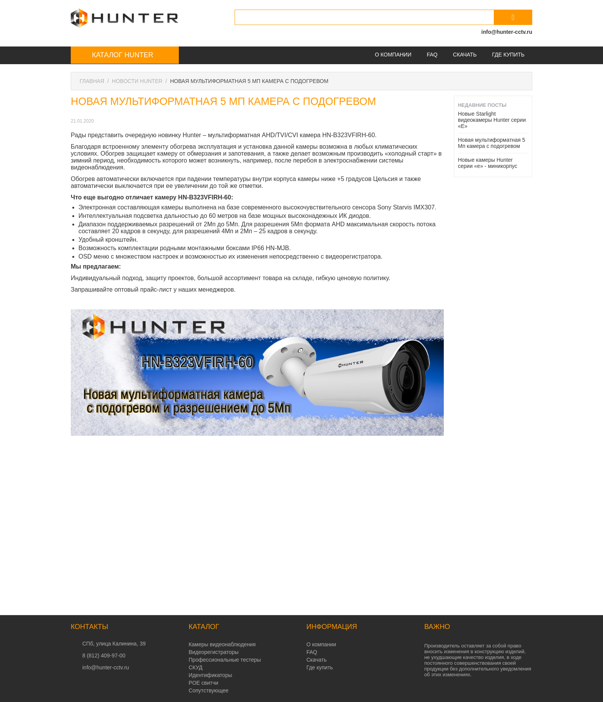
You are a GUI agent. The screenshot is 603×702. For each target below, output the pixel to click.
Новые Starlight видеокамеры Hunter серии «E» (492, 120)
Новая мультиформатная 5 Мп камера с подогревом (491, 143)
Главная (92, 81)
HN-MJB (277, 248)
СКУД (195, 667)
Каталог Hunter (122, 55)
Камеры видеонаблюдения (221, 644)
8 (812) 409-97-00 (103, 655)
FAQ (432, 54)
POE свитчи (203, 683)
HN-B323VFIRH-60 (348, 135)
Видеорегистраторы (213, 652)
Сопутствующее (208, 690)
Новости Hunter (137, 81)
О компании (393, 54)
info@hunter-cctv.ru (506, 32)
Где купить (508, 54)
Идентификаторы (210, 675)
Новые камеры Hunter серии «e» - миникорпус (487, 163)
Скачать (465, 54)
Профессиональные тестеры (224, 660)
